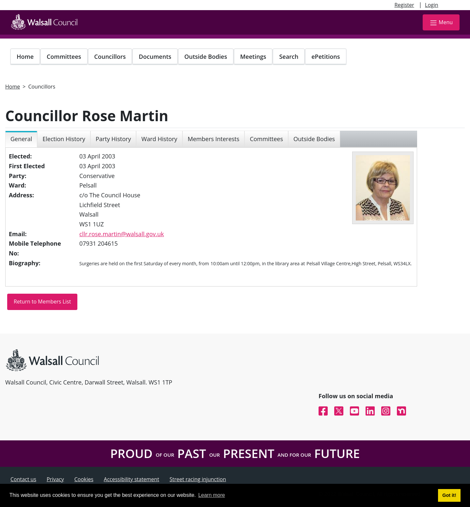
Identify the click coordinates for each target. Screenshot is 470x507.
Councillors (110, 56)
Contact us (23, 479)
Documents (155, 56)
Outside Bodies (205, 56)
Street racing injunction (198, 479)
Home (25, 56)
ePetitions (325, 56)
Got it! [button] (449, 495)
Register (404, 4)
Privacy (55, 479)
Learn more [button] (211, 495)
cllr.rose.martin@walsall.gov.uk (121, 234)
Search (288, 56)
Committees (64, 56)
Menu (441, 23)
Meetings (253, 56)
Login (431, 4)
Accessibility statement (131, 479)
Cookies (83, 479)
